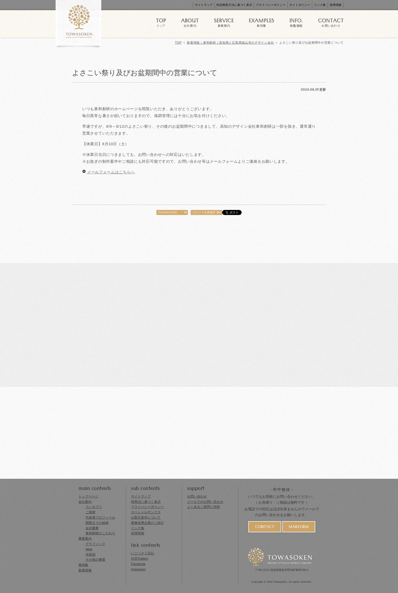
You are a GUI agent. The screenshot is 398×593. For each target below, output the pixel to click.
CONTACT (331, 22)
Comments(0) (167, 212)
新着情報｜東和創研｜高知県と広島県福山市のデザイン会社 (230, 42)
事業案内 (85, 538)
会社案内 (85, 502)
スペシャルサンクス (146, 512)
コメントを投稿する (205, 212)
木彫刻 (90, 554)
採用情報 (336, 4)
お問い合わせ (197, 496)
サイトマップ (204, 4)
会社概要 (92, 528)
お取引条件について (146, 517)
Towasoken (280, 582)
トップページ (88, 496)
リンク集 (320, 4)
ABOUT (190, 22)
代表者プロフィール (100, 517)
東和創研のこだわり (100, 533)
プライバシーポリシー (271, 4)
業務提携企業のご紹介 (147, 523)
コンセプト (94, 507)
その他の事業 (95, 560)
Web (89, 549)
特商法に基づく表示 (146, 502)
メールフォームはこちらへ (111, 172)
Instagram (138, 569)
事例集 (83, 565)
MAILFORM (299, 527)
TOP (161, 22)
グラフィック (95, 544)
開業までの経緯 (97, 523)
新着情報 (85, 570)
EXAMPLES (261, 22)
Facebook (138, 564)
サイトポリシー (299, 4)
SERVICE (224, 22)
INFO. (296, 22)
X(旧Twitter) (139, 559)
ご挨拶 (90, 512)
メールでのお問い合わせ (205, 502)
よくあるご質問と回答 (203, 507)
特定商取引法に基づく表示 (234, 4)
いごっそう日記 (142, 553)
